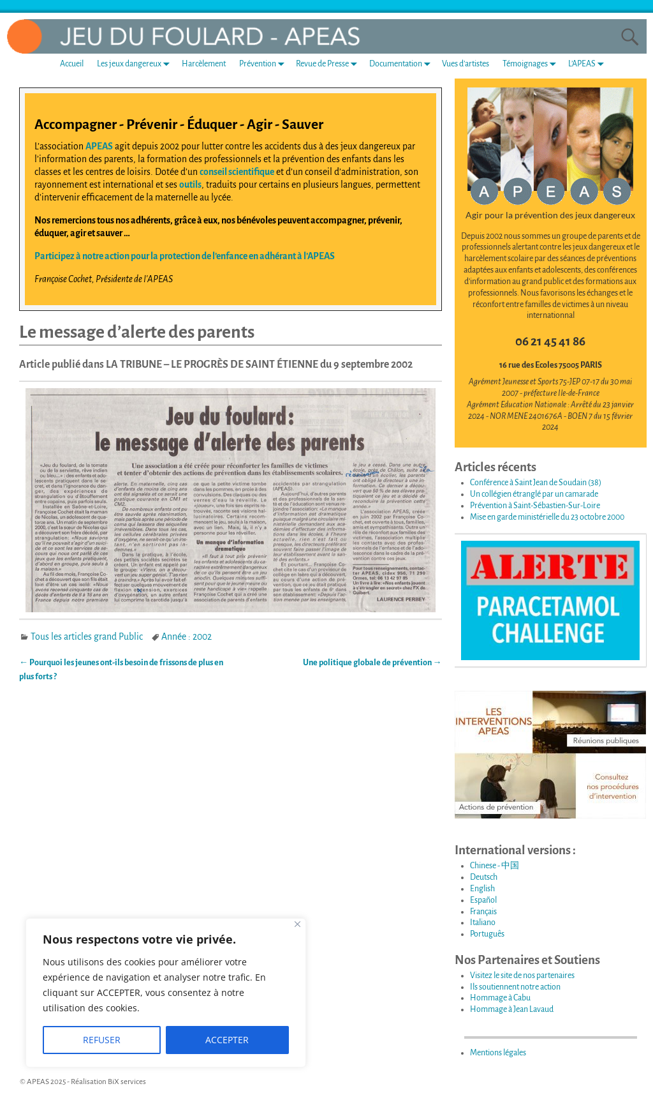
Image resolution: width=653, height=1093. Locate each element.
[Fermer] (297, 924)
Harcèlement (204, 63)
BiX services (127, 1082)
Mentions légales (498, 1052)
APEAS (99, 146)
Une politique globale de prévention (372, 662)
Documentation (402, 63)
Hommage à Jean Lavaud (512, 1009)
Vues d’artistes (465, 63)
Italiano (482, 922)
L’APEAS (588, 63)
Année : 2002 (186, 636)
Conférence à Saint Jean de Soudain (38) (535, 482)
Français (483, 911)
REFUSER (102, 1040)
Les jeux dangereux (136, 63)
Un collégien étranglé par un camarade (534, 494)
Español (483, 900)
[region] (166, 992)
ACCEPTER (227, 1040)
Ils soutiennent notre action (515, 987)
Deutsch (483, 877)
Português (487, 934)
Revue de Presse (329, 63)
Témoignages (532, 63)
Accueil (72, 63)
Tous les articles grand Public (87, 636)
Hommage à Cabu (500, 997)
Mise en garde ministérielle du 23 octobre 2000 (547, 517)
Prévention (264, 63)
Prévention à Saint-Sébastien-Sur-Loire (535, 505)
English (482, 888)
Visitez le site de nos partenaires (522, 975)
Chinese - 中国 (494, 865)
